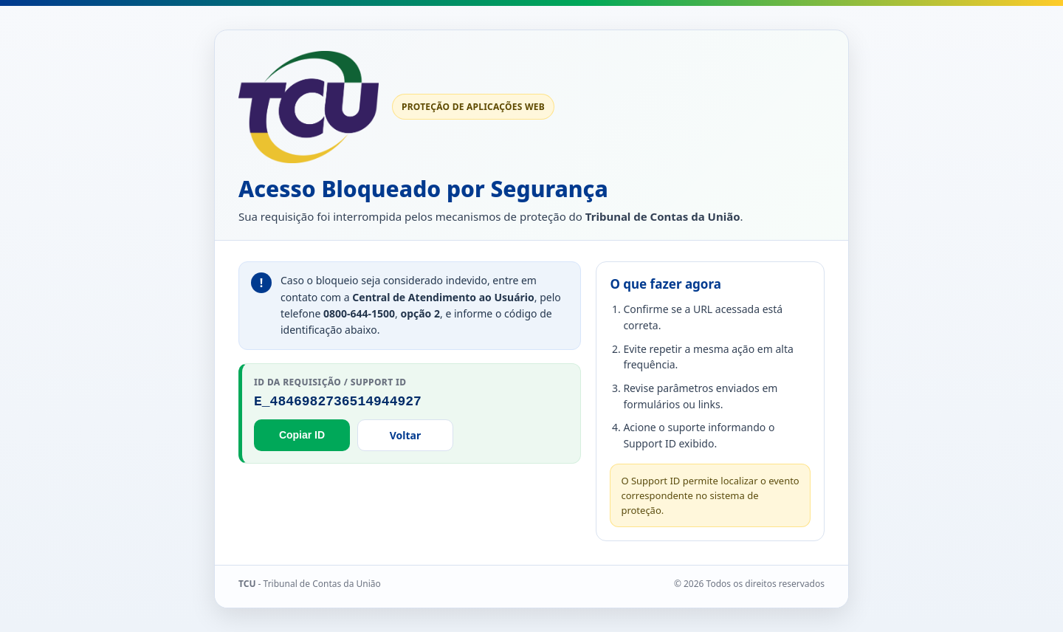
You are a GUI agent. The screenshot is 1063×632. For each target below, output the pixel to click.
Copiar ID (302, 435)
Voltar (405, 435)
